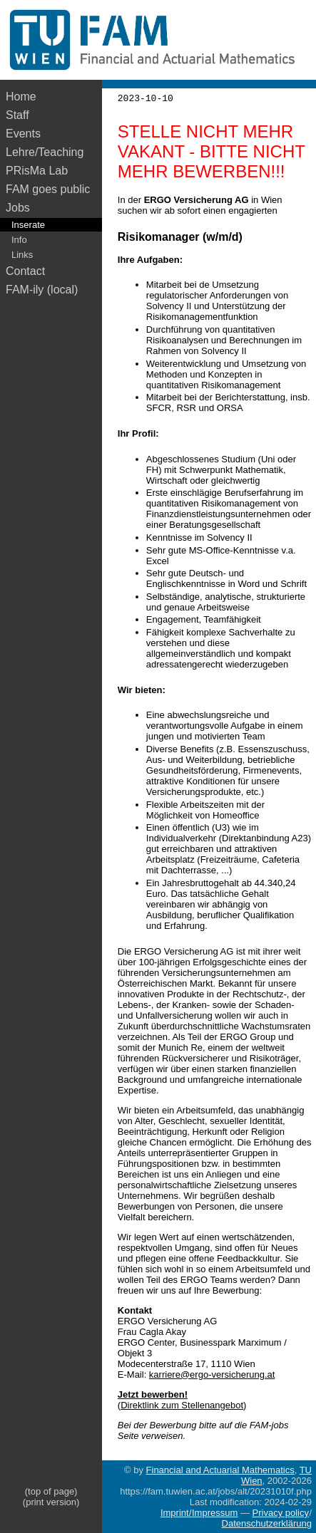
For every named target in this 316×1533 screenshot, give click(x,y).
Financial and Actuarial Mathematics (220, 1470)
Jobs (18, 208)
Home (21, 96)
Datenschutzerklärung (267, 1523)
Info (19, 239)
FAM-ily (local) (42, 290)
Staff (17, 115)
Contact (25, 271)
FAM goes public (51, 189)
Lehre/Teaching (44, 152)
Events (23, 134)
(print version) (51, 1502)
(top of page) (51, 1491)
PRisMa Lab (37, 171)
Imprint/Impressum (199, 1512)
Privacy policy (281, 1512)
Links (22, 254)
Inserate (28, 224)
